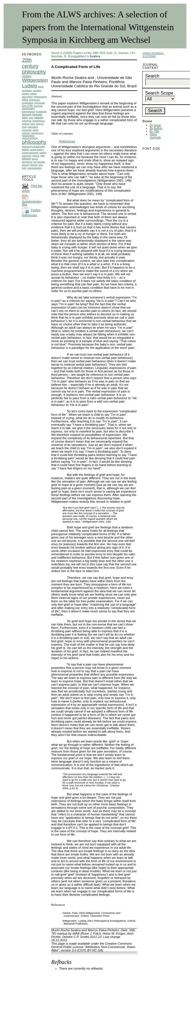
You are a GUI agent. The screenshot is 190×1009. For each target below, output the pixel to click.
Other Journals (155, 136)
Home (55, 53)
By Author (156, 128)
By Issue (155, 125)
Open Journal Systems (153, 54)
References (67, 141)
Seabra (95, 56)
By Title (154, 131)
